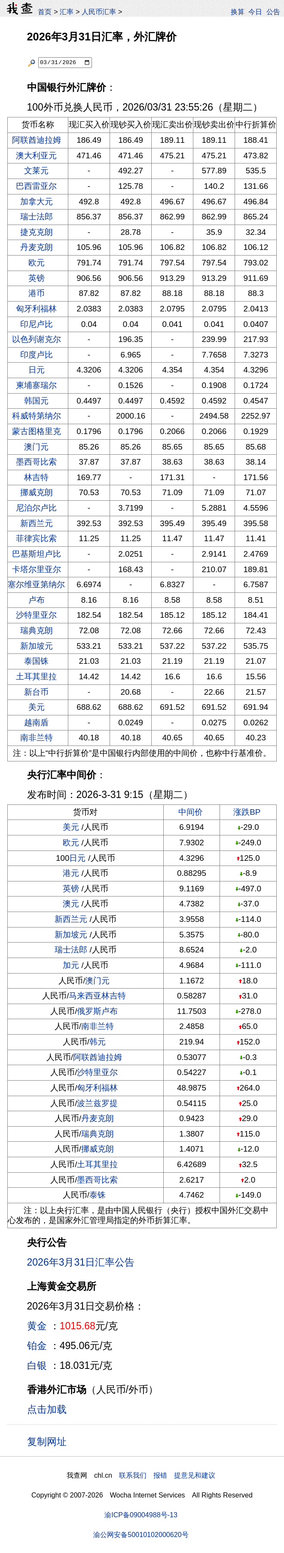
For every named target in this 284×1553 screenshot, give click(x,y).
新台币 (36, 691)
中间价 (190, 812)
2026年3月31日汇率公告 (81, 1262)
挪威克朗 (36, 492)
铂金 (37, 1345)
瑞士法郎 (36, 216)
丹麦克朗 (36, 247)
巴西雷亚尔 (36, 186)
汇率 (66, 11)
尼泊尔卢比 (36, 507)
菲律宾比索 (36, 538)
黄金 (37, 1325)
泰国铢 (36, 661)
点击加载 (47, 1409)
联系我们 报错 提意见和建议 (167, 1475)
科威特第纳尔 (36, 415)
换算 (237, 11)
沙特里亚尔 (36, 614)
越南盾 (36, 722)
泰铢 (97, 1194)
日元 (36, 369)
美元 (36, 707)
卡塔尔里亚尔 (36, 569)
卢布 (36, 599)
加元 (71, 965)
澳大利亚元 (36, 155)
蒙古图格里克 (36, 431)
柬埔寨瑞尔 (36, 385)
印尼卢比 (36, 324)
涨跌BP (246, 812)
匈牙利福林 (36, 308)
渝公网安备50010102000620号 (140, 1534)
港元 (71, 873)
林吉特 (36, 477)
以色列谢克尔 (36, 339)
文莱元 (36, 170)
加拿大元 (36, 201)
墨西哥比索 (36, 461)
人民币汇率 (99, 11)
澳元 (71, 903)
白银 (37, 1365)
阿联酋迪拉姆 (36, 140)
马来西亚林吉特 (97, 995)
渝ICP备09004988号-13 (140, 1515)
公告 (273, 11)
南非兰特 (36, 737)
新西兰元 (36, 523)
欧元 (36, 262)
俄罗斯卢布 (97, 1011)
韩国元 (36, 400)
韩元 (97, 1041)
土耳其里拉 (36, 676)
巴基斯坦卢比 (36, 553)
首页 (45, 11)
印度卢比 (36, 354)
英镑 (36, 278)
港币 (36, 293)
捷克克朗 (36, 232)
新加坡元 (36, 645)
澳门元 (36, 446)
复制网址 (50, 1441)
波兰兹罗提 (97, 1103)
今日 (255, 11)
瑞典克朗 (36, 630)
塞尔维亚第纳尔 (36, 584)
